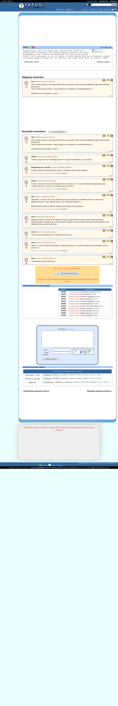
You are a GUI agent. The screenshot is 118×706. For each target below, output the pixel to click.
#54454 (99, 380)
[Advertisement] (9, 328)
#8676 (77, 388)
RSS (114, 9)
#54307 (56, 384)
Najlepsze (69, 9)
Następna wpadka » (104, 64)
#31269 (92, 388)
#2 (48, 175)
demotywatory (40, 473)
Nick (45, 355)
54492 (63, 317)
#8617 (84, 388)
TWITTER (51, 471)
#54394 (99, 384)
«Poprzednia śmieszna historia (36, 397)
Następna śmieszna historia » (99, 397)
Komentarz (66, 331)
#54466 (64, 381)
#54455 (86, 380)
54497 (63, 298)
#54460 (47, 381)
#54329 (72, 384)
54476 (63, 306)
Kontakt (107, 9)
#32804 (106, 388)
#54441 (79, 384)
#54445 (72, 380)
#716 (99, 388)
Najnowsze (60, 9)
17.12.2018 (103, 47)
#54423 (92, 380)
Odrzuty (77, 9)
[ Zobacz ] (64, 175)
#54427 (56, 381)
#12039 (48, 388)
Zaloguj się (113, 1)
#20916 (68, 388)
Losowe (85, 9)
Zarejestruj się (103, 1)
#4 (48, 211)
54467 (63, 300)
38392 (63, 295)
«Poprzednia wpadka (31, 64)
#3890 (59, 388)
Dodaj (100, 9)
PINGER (59, 471)
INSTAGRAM (43, 471)
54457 (63, 303)
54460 (63, 311)
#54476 (79, 380)
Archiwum (93, 9)
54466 (63, 309)
